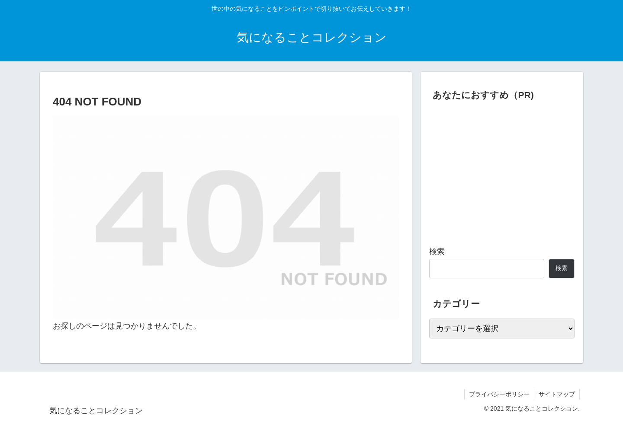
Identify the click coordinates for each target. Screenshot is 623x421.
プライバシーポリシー (499, 394)
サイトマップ (557, 394)
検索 (437, 251)
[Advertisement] (502, 170)
